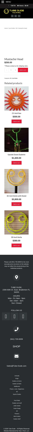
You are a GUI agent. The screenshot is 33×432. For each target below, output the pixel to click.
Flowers (17, 405)
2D (17, 403)
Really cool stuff (17, 395)
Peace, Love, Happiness (17, 381)
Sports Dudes (17, 386)
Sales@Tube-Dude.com (16, 358)
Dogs (16, 370)
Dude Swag (17, 400)
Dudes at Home (16, 373)
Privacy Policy (10, 429)
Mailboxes (17, 378)
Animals (17, 367)
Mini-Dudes (17, 408)
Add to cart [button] (16, 113)
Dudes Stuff (16, 411)
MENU (8, 2)
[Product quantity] (11, 62)
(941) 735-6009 (16, 254)
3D (16, 28)
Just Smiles (12, 28)
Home (6, 28)
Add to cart (23, 62)
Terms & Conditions (21, 429)
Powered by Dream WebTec (16, 427)
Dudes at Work (17, 375)
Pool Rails (17, 392)
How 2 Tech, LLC (24, 423)
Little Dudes (16, 397)
